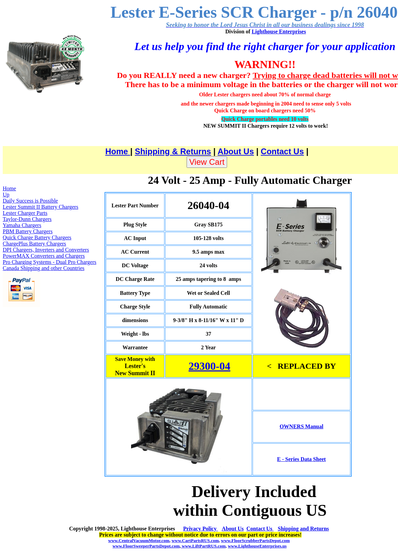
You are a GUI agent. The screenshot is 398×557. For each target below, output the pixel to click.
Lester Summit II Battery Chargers (40, 207)
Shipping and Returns (303, 528)
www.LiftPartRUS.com (203, 545)
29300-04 (209, 366)
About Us (236, 151)
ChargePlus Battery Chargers (34, 243)
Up (6, 194)
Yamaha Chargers (22, 225)
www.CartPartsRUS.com (195, 540)
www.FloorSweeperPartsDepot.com (145, 545)
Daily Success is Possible (30, 201)
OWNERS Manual (301, 426)
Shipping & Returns (173, 151)
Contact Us (282, 151)
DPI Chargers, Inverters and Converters (46, 250)
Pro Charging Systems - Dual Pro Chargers (49, 262)
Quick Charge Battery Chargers (37, 237)
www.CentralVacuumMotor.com (139, 540)
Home (117, 151)
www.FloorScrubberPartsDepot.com (255, 540)
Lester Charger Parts (25, 213)
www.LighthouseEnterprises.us (257, 545)
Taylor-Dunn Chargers (27, 219)
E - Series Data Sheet (301, 459)
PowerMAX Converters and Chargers (44, 256)
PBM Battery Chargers (27, 231)
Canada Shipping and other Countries (43, 268)
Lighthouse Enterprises (279, 31)
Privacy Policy (200, 528)
